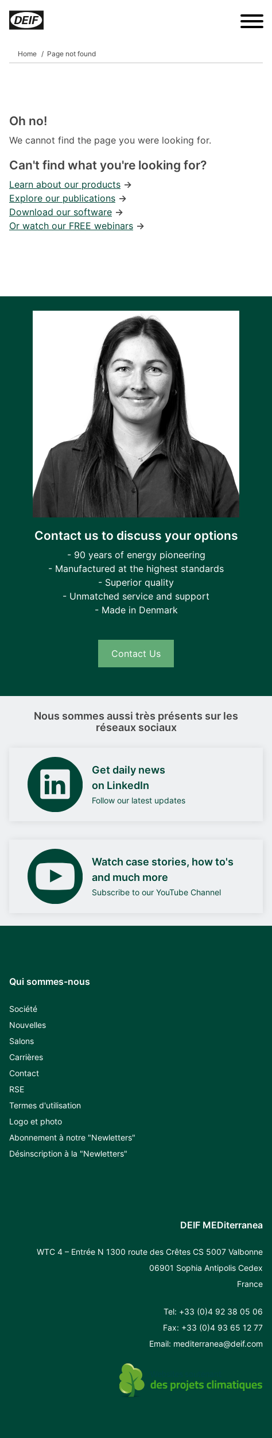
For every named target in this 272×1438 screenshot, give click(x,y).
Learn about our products (65, 184)
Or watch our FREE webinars (71, 225)
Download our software (60, 212)
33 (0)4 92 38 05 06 (223, 1311)
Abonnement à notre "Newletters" (72, 1137)
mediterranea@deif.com (218, 1343)
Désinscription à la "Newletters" (68, 1153)
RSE (16, 1089)
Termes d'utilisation (45, 1105)
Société (23, 1009)
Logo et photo (35, 1121)
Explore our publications (62, 198)
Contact (24, 1073)
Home (27, 53)
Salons (21, 1041)
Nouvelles (27, 1025)
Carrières (26, 1057)
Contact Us (136, 653)
